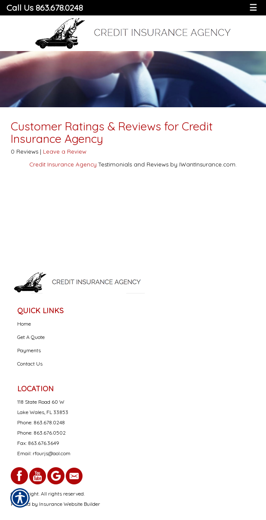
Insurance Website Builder (69, 504)
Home (24, 323)
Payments (29, 350)
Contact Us (30, 363)
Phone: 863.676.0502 (41, 432)
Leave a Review (64, 151)
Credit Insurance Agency (63, 164)
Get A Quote (31, 337)
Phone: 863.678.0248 (41, 422)
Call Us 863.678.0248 (44, 7)
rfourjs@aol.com (51, 453)
